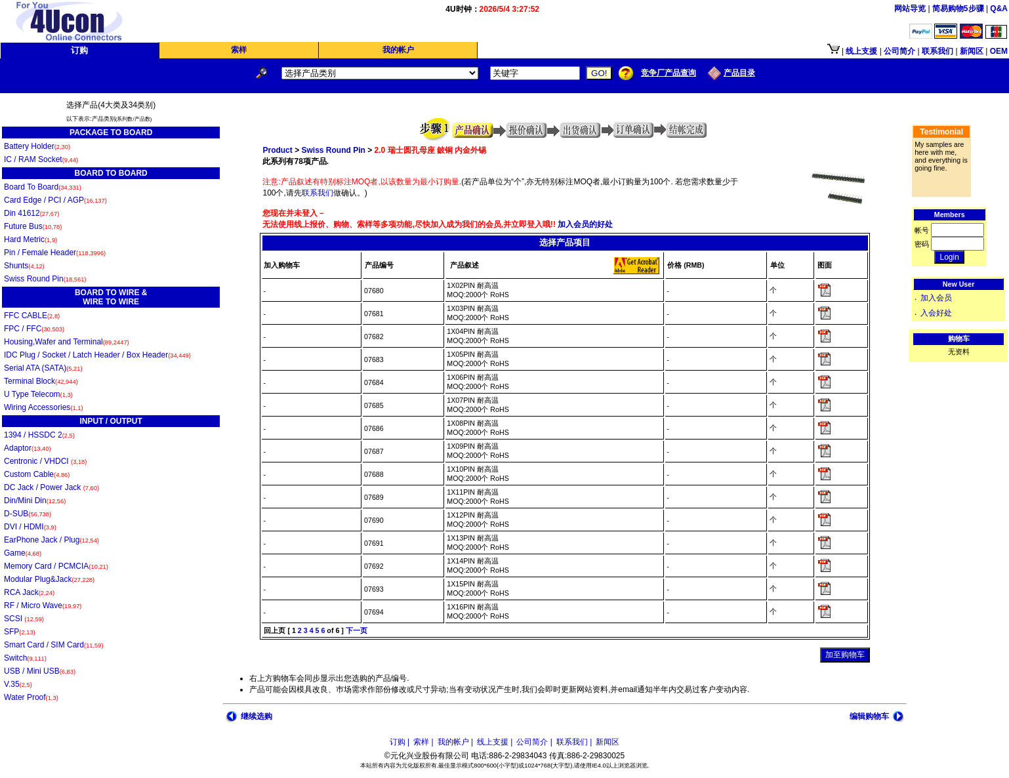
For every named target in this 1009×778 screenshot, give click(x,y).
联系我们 (317, 192)
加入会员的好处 (584, 224)
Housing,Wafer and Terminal (66, 341)
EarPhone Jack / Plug (51, 539)
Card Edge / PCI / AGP (55, 200)
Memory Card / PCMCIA (56, 566)
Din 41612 (31, 213)
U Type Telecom (38, 394)
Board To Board (42, 187)
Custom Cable (37, 474)
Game (22, 553)
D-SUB (27, 513)
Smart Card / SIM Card (54, 644)
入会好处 (936, 312)
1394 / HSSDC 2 (39, 435)
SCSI (24, 618)
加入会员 (936, 297)
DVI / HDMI (30, 526)
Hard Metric (30, 239)
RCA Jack (29, 592)
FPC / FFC (34, 328)
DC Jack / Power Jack (51, 487)
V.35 (18, 684)
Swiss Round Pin (45, 278)
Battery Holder (37, 146)
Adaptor (27, 448)
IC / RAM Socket (41, 159)
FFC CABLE (32, 315)
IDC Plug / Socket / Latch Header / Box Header (97, 354)
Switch (25, 658)
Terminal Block (41, 381)
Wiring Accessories (43, 407)
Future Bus (33, 226)
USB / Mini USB (39, 671)
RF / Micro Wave (42, 605)
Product (277, 150)
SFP (19, 631)
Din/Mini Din (35, 500)
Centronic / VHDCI (45, 461)
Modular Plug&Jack (49, 579)
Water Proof (31, 697)
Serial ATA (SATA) (43, 368)
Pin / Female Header (55, 252)
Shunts (24, 265)
